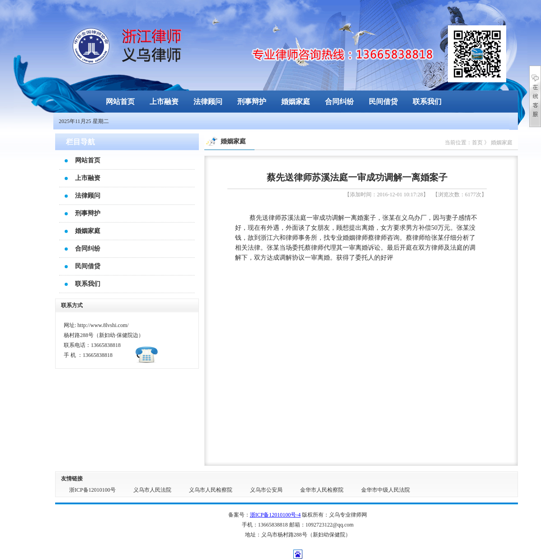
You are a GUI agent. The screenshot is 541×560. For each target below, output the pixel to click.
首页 (477, 142)
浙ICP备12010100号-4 (275, 515)
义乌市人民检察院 (210, 490)
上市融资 (164, 101)
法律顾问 (207, 101)
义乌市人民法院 (152, 490)
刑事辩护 (251, 101)
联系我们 (427, 101)
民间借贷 (383, 101)
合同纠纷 (339, 101)
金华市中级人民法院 (385, 490)
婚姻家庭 (295, 101)
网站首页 (120, 101)
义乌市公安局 (266, 490)
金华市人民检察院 (321, 490)
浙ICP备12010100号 (92, 490)
